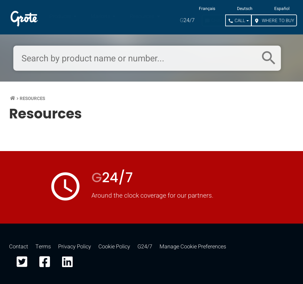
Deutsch (244, 8)
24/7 (187, 20)
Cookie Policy (114, 247)
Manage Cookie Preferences (193, 247)
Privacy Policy (74, 247)
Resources (143, 16)
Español (281, 8)
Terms (43, 247)
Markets (101, 16)
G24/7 (144, 247)
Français (207, 8)
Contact (18, 247)
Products (60, 16)
